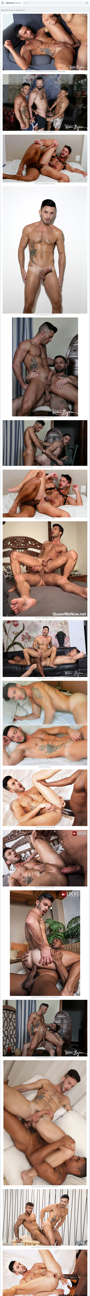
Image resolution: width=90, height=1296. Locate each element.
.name (13, 3)
